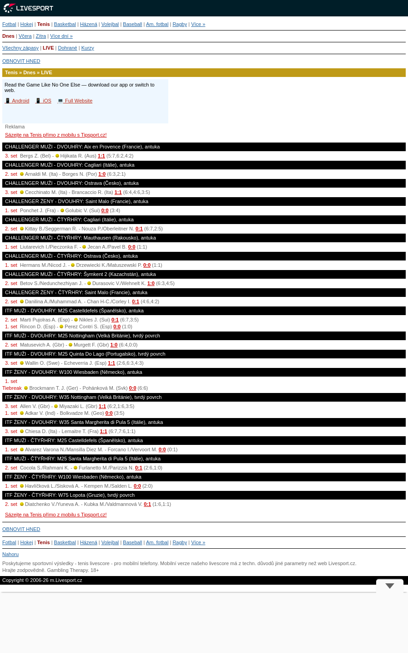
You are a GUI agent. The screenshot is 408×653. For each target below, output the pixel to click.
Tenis (43, 24)
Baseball (132, 24)
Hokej (26, 24)
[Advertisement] (204, 623)
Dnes (8, 36)
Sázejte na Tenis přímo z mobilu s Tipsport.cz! (56, 135)
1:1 (101, 155)
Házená (88, 24)
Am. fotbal (157, 24)
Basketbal (65, 24)
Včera (25, 36)
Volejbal (110, 24)
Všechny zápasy (20, 48)
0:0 (105, 210)
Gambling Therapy (67, 570)
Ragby (179, 24)
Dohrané (67, 48)
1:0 (102, 174)
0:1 (139, 228)
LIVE (48, 48)
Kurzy (87, 48)
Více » (198, 24)
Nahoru (10, 554)
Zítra (41, 36)
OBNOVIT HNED (21, 61)
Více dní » (61, 36)
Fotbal (9, 24)
